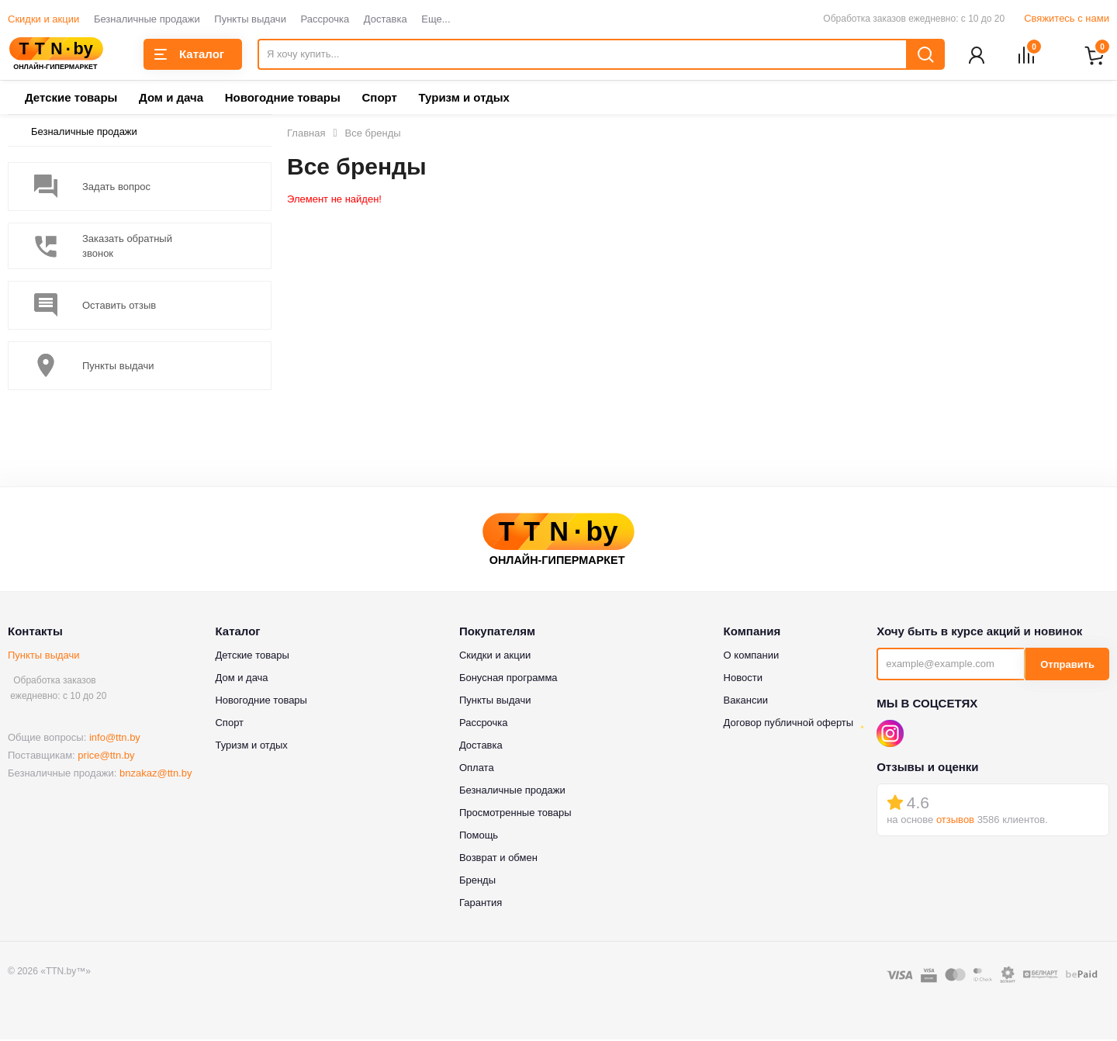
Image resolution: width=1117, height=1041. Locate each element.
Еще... (435, 19)
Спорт (378, 98)
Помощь (478, 836)
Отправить (1067, 666)
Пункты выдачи (250, 19)
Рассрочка (325, 19)
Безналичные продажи (147, 19)
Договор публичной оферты (789, 724)
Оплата (476, 769)
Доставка (385, 19)
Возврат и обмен (498, 859)
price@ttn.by (106, 757)
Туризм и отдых (463, 98)
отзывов (955, 821)
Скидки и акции (43, 19)
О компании (752, 656)
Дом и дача (171, 98)
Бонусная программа (508, 679)
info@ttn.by (114, 739)
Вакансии (746, 701)
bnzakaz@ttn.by (155, 774)
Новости (743, 679)
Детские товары (71, 98)
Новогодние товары (283, 98)
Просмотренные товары (515, 814)
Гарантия (480, 904)
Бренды (477, 881)
